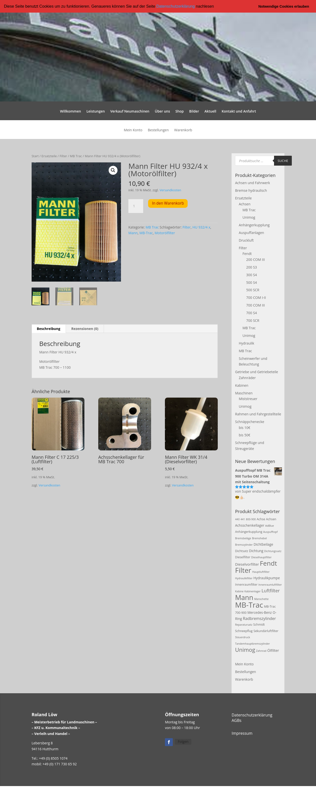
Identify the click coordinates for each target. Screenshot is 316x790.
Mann (133, 233)
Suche (283, 160)
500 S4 (251, 282)
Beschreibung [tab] (48, 328)
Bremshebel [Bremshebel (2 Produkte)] (259, 538)
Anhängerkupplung (254, 225)
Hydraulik (246, 343)
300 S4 (251, 274)
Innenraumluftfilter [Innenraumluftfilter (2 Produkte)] (270, 584)
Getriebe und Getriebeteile (256, 371)
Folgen (183, 741)
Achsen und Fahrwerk (252, 182)
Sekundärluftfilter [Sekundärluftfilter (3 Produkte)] (266, 631)
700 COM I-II (256, 297)
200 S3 (251, 267)
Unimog (248, 217)
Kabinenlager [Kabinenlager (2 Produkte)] (252, 591)
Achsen (244, 204)
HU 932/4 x (201, 227)
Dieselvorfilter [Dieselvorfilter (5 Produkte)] (247, 564)
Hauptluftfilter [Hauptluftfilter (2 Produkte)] (260, 572)
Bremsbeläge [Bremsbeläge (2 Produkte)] (243, 538)
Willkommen (70, 112)
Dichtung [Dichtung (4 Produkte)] (256, 550)
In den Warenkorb (168, 203)
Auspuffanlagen (251, 232)
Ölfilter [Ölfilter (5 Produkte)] (273, 650)
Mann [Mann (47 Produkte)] (244, 597)
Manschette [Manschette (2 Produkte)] (261, 599)
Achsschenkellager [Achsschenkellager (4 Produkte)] (249, 525)
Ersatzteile (49, 156)
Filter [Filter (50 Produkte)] (243, 570)
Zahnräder (247, 377)
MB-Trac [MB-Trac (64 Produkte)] (249, 605)
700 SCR (252, 320)
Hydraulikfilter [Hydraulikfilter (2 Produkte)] (244, 578)
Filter (63, 156)
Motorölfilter (165, 233)
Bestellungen (158, 130)
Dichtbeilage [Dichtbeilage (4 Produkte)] (263, 544)
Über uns (162, 112)
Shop (179, 112)
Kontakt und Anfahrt (239, 112)
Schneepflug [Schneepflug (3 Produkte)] (244, 631)
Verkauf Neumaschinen (129, 112)
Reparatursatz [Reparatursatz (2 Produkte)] (243, 624)
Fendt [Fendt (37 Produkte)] (268, 563)
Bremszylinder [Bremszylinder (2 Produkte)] (244, 544)
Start (35, 156)
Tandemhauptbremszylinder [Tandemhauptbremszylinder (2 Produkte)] (252, 643)
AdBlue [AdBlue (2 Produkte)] (269, 525)
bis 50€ (244, 435)
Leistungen (95, 112)
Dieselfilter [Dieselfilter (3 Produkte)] (242, 557)
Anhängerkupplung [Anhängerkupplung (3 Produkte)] (248, 532)
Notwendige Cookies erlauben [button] (283, 6)
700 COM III (255, 305)
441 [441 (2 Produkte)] (242, 519)
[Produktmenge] (135, 206)
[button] (216, 6)
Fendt (247, 253)
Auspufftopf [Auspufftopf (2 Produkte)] (270, 532)
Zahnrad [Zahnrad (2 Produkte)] (261, 650)
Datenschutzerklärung (175, 6)
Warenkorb (183, 130)
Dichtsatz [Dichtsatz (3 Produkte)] (241, 551)
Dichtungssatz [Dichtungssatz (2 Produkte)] (272, 551)
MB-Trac (146, 233)
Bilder (194, 112)
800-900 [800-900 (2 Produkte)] (251, 519)
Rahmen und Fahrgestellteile (258, 414)
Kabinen (241, 385)
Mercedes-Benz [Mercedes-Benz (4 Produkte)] (259, 612)
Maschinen (244, 392)
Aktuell (210, 112)
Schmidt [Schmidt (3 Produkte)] (259, 624)
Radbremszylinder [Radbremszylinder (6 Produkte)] (259, 618)
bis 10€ (244, 427)
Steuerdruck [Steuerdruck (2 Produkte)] (242, 637)
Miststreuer (248, 398)
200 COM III (255, 259)
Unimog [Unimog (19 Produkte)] (245, 649)
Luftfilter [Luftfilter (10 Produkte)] (270, 590)
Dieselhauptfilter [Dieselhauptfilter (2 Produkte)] (261, 557)
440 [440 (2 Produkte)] (237, 519)
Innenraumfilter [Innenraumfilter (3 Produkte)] (246, 584)
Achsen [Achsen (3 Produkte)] (271, 519)
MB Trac (76, 156)
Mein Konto (133, 130)
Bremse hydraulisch (251, 190)
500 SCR (252, 290)
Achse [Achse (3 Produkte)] (261, 519)
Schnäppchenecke (249, 421)
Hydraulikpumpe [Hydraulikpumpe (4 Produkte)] (266, 578)
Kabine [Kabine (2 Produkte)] (239, 591)
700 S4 (251, 312)
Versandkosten (170, 190)
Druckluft (246, 240)
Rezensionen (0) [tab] (85, 328)
